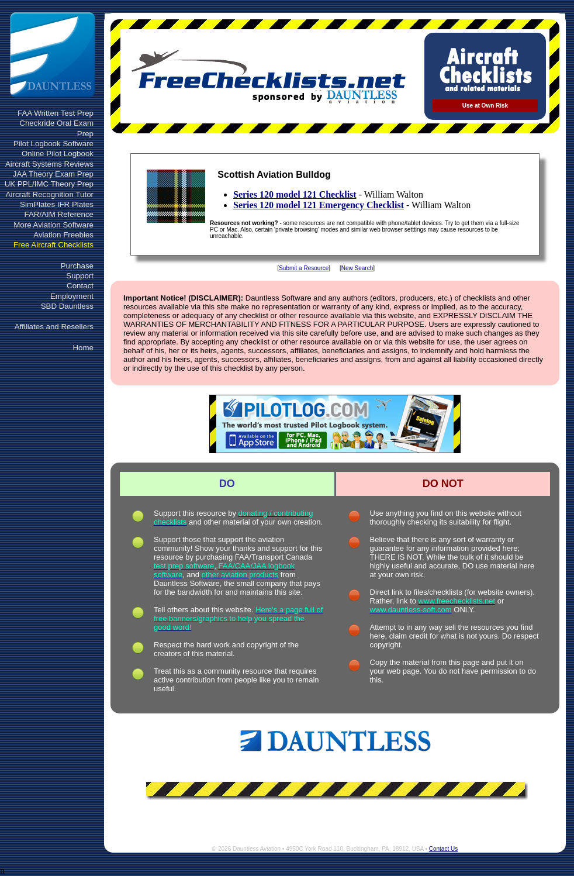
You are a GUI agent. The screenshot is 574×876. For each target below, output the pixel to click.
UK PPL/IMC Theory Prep (49, 184)
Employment (72, 296)
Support (80, 275)
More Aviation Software (53, 224)
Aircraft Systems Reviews (49, 164)
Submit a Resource (304, 268)
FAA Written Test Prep (56, 113)
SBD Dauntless (67, 306)
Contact (80, 285)
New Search (357, 268)
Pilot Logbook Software (53, 143)
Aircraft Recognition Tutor (50, 194)
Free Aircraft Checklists (53, 244)
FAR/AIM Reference (59, 214)
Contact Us (443, 849)
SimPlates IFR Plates (57, 204)
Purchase (77, 265)
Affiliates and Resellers (54, 326)
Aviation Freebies (63, 234)
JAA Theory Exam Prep (53, 174)
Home (83, 347)
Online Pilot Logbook (58, 153)
